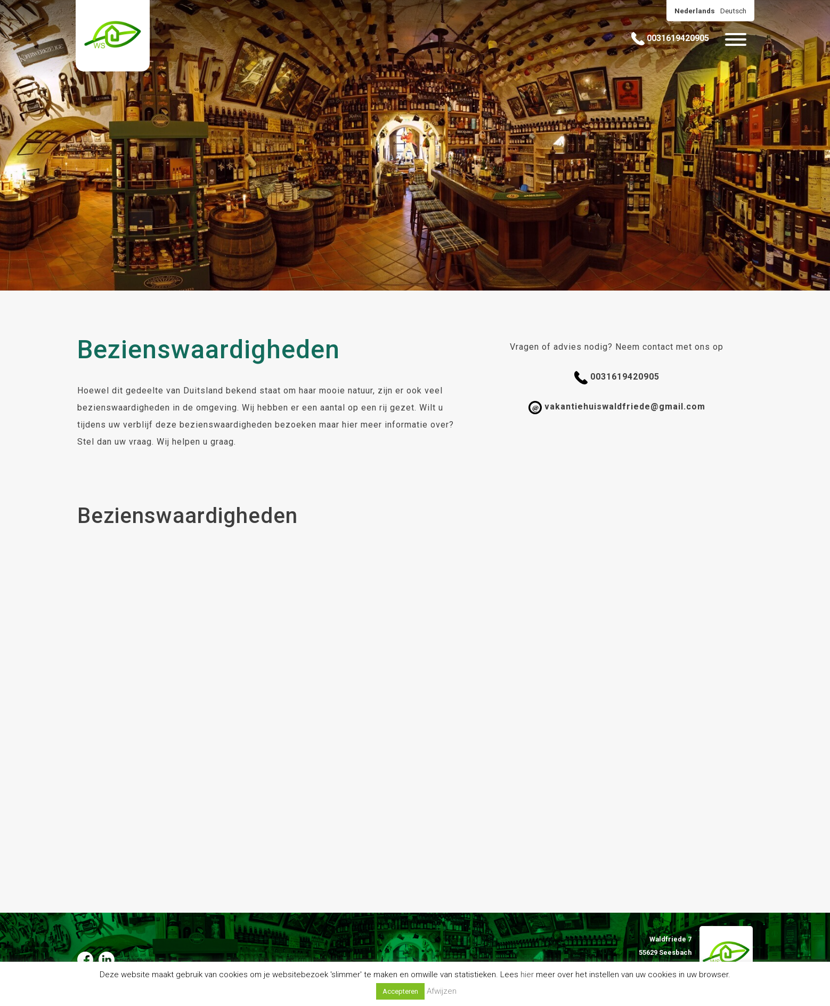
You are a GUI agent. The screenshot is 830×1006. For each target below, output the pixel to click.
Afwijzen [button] (442, 991)
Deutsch (733, 10)
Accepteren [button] (400, 991)
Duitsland (203, 390)
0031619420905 (670, 38)
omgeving (216, 408)
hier (527, 974)
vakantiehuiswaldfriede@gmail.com (616, 407)
